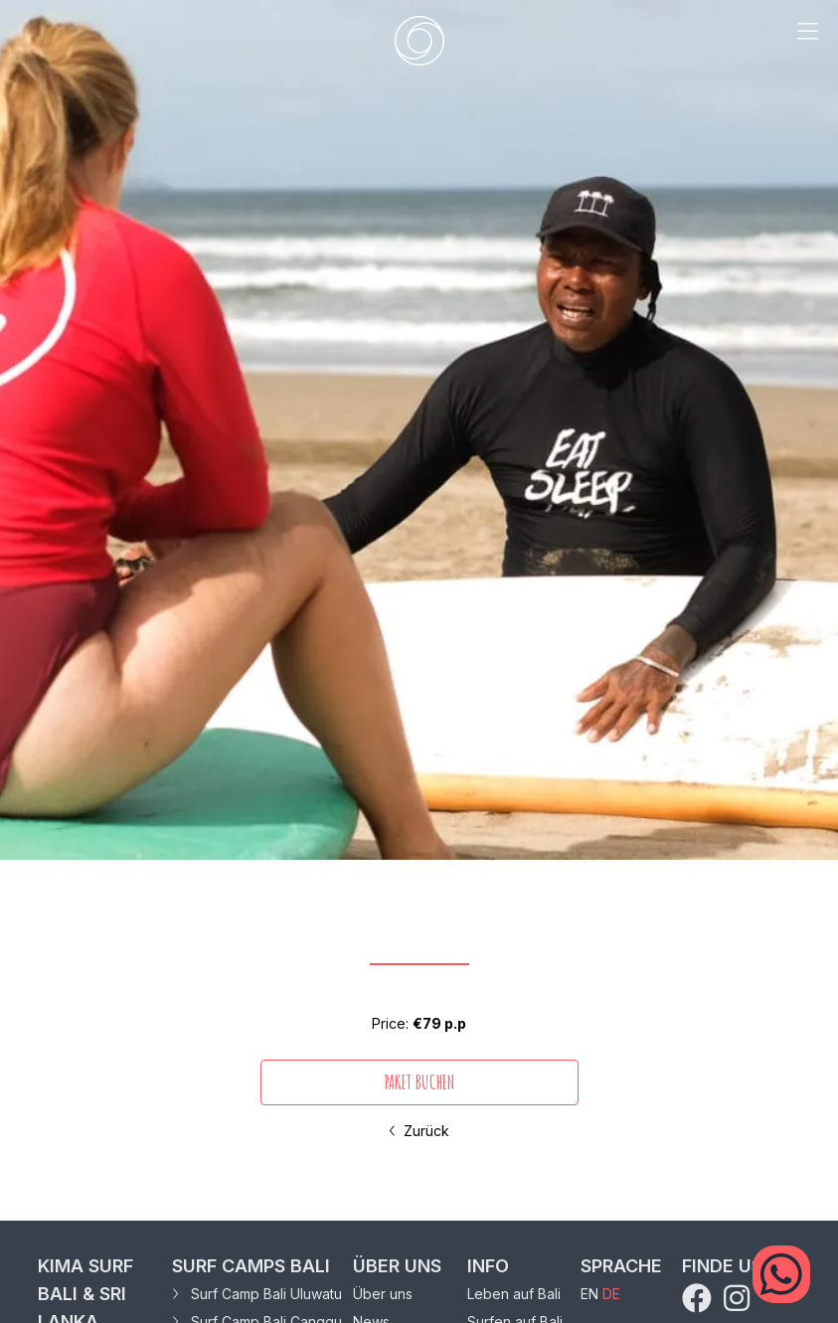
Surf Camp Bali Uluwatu (257, 1293)
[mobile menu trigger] (807, 41)
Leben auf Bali (514, 1293)
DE (611, 1293)
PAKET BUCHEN (419, 1082)
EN (589, 1293)
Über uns (383, 1293)
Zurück (419, 1130)
